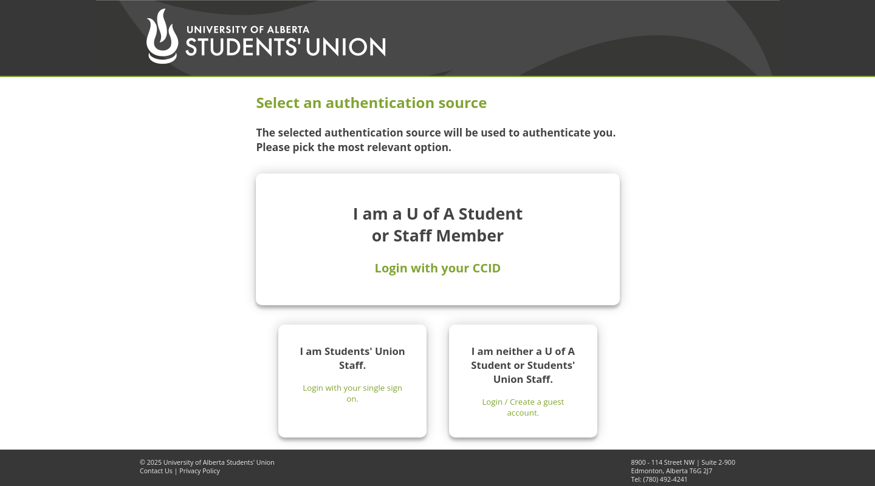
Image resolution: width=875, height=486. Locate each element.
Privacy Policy (199, 471)
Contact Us (156, 471)
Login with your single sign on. (352, 393)
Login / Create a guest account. (523, 407)
